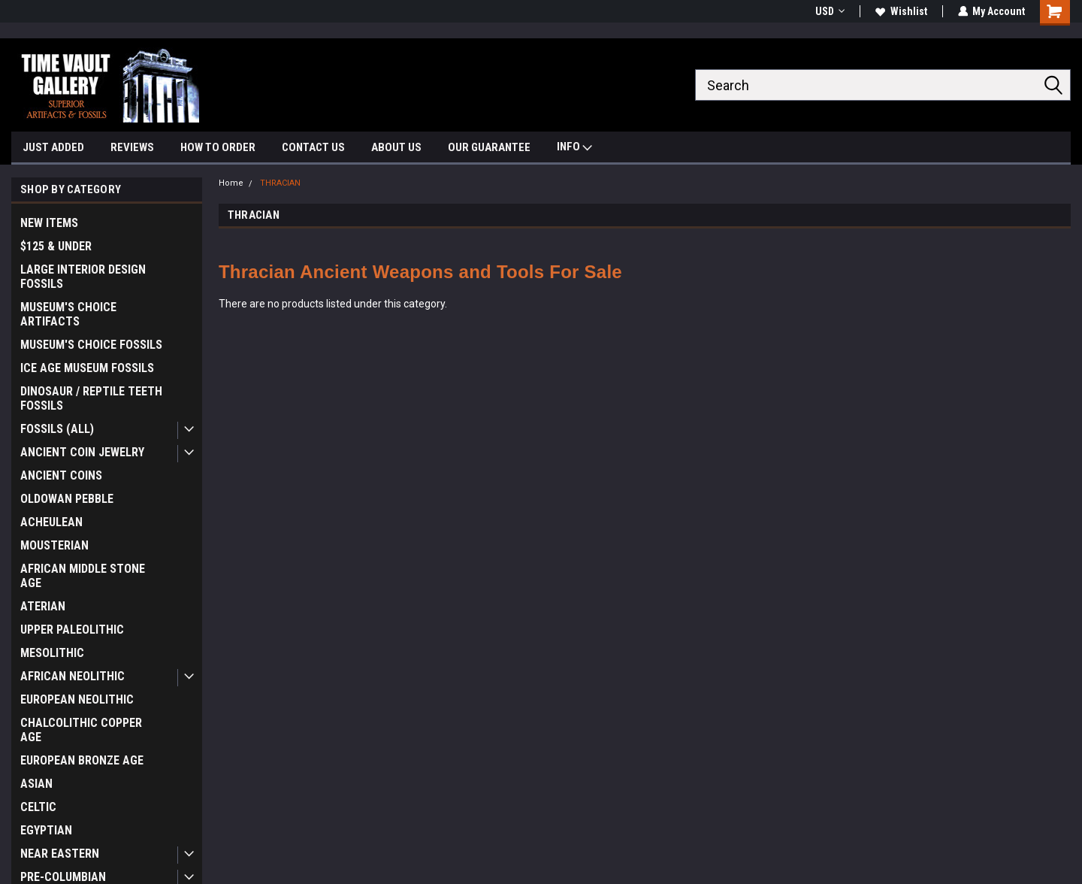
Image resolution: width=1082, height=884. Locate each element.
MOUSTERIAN (54, 545)
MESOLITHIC (52, 653)
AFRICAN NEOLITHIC (72, 676)
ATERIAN (42, 606)
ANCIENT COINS (61, 475)
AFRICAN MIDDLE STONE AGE (82, 576)
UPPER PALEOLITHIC (72, 629)
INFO (574, 148)
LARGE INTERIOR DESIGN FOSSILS (83, 276)
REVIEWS (132, 147)
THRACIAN (280, 183)
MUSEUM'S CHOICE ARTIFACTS (68, 314)
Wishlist (900, 11)
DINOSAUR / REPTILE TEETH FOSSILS (91, 398)
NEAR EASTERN (59, 853)
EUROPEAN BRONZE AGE (82, 760)
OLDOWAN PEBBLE (66, 499)
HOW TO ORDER (217, 147)
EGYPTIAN (46, 830)
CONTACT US (313, 147)
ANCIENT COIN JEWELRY (82, 452)
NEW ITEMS (49, 223)
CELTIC (38, 807)
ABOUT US (396, 147)
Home (231, 183)
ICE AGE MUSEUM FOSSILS (87, 368)
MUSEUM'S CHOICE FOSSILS (91, 345)
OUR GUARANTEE (489, 147)
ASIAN (36, 784)
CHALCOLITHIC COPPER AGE (81, 730)
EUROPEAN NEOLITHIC (77, 699)
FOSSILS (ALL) (57, 429)
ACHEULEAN (51, 522)
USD (829, 11)
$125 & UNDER (56, 246)
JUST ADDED (53, 147)
